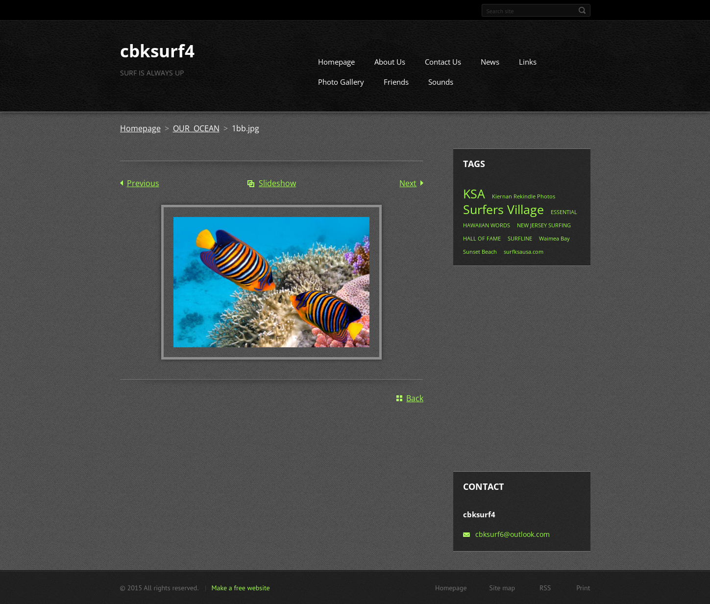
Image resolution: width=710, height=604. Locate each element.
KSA (474, 193)
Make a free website (240, 587)
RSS (545, 587)
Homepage (336, 62)
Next (407, 183)
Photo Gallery (341, 82)
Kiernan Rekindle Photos (523, 196)
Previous (143, 183)
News (490, 62)
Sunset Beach (480, 251)
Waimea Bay (554, 238)
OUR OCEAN (196, 128)
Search (582, 10)
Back (414, 397)
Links (528, 62)
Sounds (440, 82)
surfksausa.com (523, 251)
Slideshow (277, 183)
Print (583, 587)
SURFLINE (520, 238)
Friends (396, 82)
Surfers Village (503, 209)
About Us (389, 62)
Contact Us (443, 62)
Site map (502, 587)
